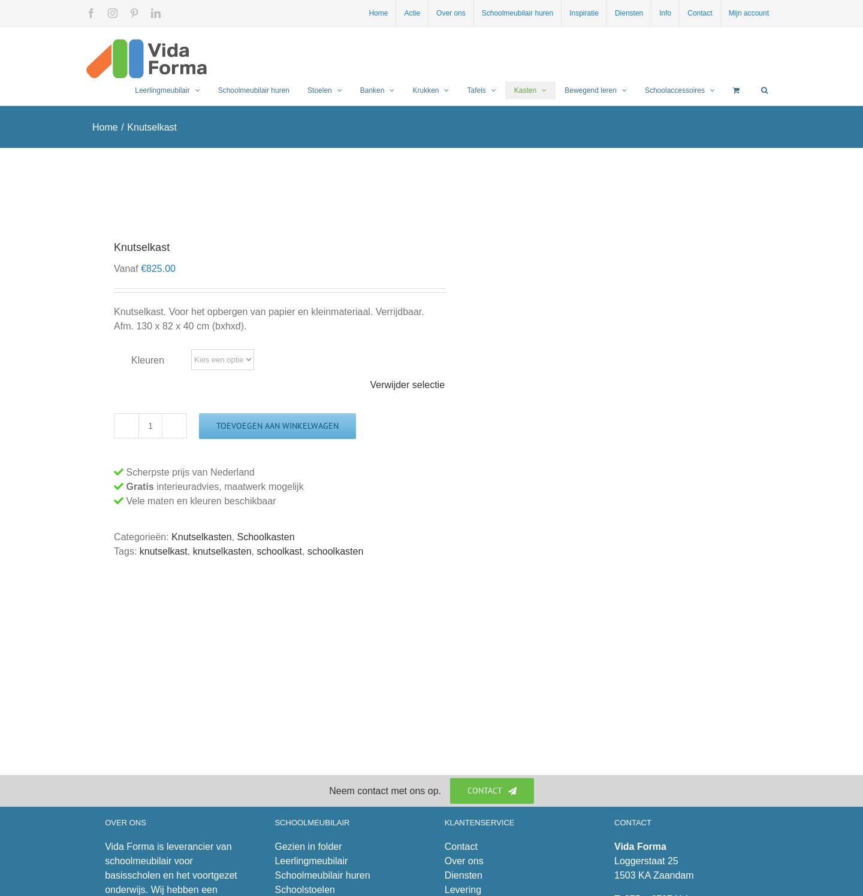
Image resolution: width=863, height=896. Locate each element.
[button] (764, 90)
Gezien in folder (308, 846)
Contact (461, 846)
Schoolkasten (266, 537)
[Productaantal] (150, 426)
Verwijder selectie (407, 385)
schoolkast (279, 551)
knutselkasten (222, 551)
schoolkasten (335, 551)
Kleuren (147, 360)
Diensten (463, 875)
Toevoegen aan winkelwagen (277, 425)
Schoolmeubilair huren (322, 875)
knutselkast (164, 551)
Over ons (464, 861)
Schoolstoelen (304, 890)
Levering (463, 890)
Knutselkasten (201, 537)
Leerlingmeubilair (311, 861)
